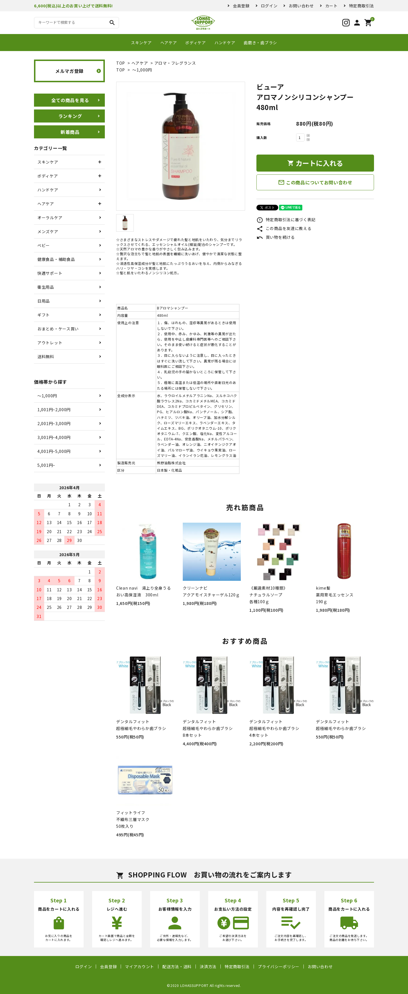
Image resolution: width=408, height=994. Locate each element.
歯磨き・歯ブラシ (260, 42)
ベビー (43, 245)
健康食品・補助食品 (56, 259)
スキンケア (141, 42)
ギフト (43, 315)
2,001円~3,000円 (54, 423)
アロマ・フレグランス (175, 63)
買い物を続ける (275, 237)
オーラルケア (49, 217)
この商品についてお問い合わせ (315, 182)
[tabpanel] (180, 146)
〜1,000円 (142, 70)
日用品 (43, 301)
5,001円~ (46, 465)
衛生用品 (45, 287)
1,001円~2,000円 (54, 409)
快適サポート (49, 273)
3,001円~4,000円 (54, 437)
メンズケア (47, 231)
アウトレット (49, 342)
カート (331, 6)
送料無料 (45, 356)
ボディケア (195, 42)
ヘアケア (168, 42)
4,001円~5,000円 (54, 451)
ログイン (269, 6)
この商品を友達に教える (283, 228)
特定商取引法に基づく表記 (286, 219)
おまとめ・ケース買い (58, 329)
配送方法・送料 (177, 966)
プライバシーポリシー (278, 966)
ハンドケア (224, 42)
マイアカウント (139, 966)
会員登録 (241, 6)
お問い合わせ (301, 6)
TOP (120, 63)
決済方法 (208, 966)
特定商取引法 (361, 6)
